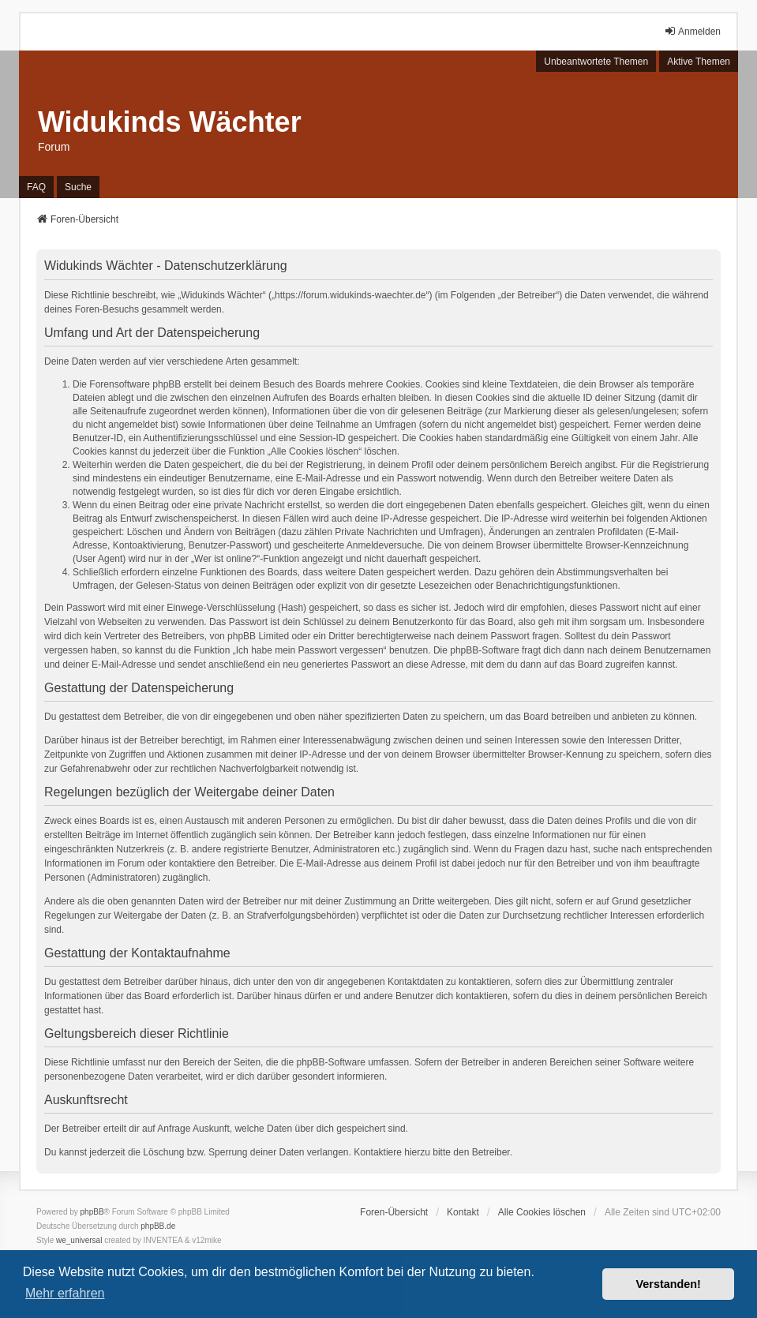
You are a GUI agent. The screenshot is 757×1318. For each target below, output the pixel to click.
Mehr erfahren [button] (65, 1293)
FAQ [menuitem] (36, 187)
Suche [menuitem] (78, 187)
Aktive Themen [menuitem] (698, 61)
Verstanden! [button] (668, 1284)
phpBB (92, 1212)
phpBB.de (158, 1226)
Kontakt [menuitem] (463, 1212)
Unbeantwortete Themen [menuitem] (596, 61)
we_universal (79, 1240)
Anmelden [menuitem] (692, 31)
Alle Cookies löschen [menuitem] (542, 1212)
